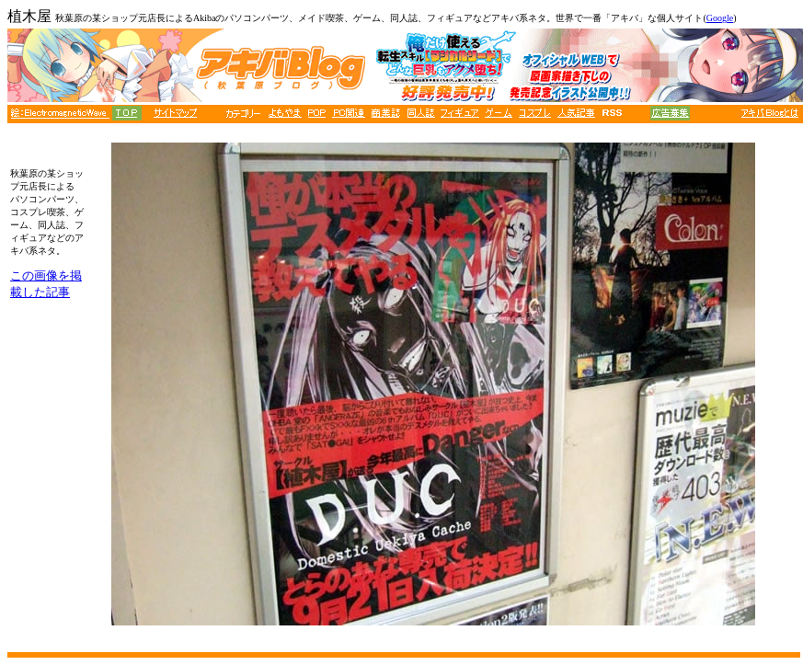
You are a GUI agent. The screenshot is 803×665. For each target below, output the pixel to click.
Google (719, 18)
